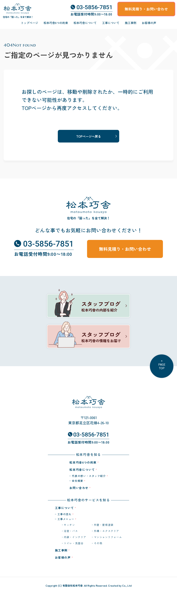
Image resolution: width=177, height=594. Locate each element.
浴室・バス (71, 531)
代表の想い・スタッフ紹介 (89, 476)
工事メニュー (65, 519)
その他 (98, 543)
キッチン (69, 524)
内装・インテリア (75, 537)
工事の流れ (64, 514)
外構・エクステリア (106, 531)
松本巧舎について (85, 22)
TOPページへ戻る (88, 136)
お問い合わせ (78, 487)
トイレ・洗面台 (73, 543)
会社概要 (77, 480)
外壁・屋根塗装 (104, 524)
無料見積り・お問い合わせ (146, 9)
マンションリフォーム (108, 537)
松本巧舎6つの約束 (56, 22)
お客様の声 (149, 22)
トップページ (29, 22)
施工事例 (130, 22)
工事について (110, 22)
